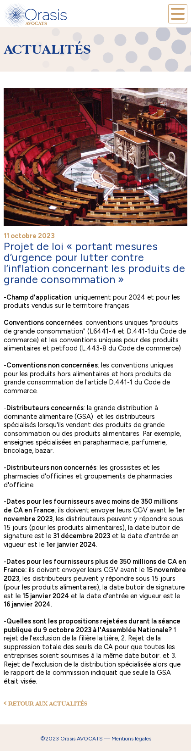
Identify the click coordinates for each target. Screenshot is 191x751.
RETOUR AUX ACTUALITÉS (45, 704)
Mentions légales (131, 738)
